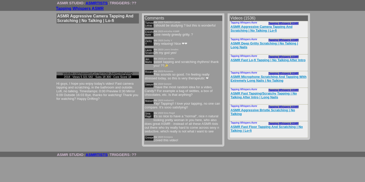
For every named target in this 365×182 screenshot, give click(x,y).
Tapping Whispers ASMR (80, 8)
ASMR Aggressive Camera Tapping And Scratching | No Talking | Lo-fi (262, 28)
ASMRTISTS (97, 3)
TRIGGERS (120, 3)
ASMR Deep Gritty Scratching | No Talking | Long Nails (264, 45)
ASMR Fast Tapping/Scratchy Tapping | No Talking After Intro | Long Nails (264, 95)
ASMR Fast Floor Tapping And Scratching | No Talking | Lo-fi (267, 128)
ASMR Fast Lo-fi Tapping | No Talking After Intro (268, 60)
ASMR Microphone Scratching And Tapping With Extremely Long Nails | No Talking (269, 78)
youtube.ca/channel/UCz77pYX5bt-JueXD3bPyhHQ (98, 73)
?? (134, 3)
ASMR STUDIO (70, 3)
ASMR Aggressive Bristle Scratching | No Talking (263, 112)
